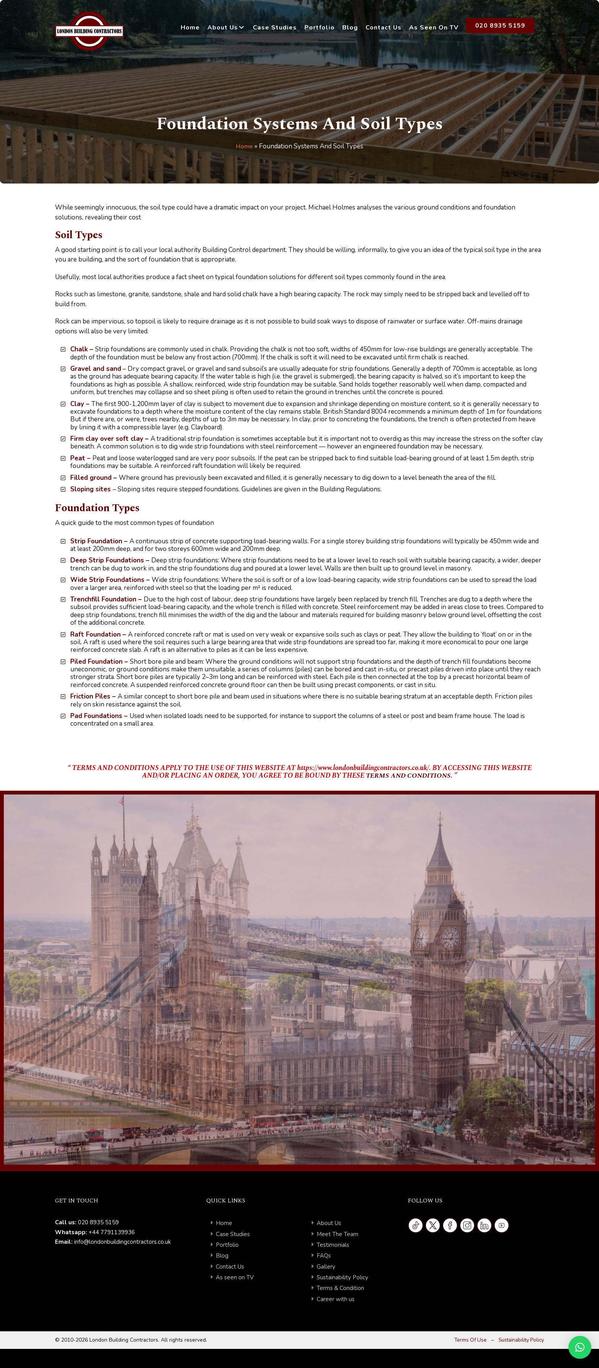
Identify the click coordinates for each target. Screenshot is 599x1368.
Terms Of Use (467, 1340)
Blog (350, 27)
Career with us (336, 1299)
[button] (579, 1347)
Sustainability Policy (343, 1277)
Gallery (326, 1267)
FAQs (324, 1255)
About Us (222, 27)
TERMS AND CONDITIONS (408, 775)
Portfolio (319, 27)
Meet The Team (337, 1234)
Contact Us (383, 27)
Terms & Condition (340, 1288)
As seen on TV (235, 1277)
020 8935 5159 (500, 25)
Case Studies (275, 27)
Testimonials (333, 1245)
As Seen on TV (433, 27)
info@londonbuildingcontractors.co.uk (122, 1242)
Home (190, 27)
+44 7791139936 (112, 1232)
